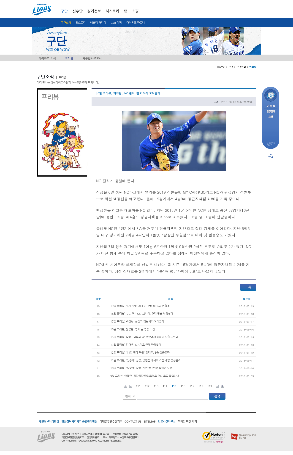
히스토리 (81, 22)
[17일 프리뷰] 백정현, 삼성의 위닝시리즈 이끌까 (136, 321)
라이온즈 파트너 (135, 22)
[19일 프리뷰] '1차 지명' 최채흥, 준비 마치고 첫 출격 (139, 305)
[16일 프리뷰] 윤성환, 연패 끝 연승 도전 (132, 329)
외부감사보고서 (92, 58)
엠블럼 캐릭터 (98, 22)
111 (138, 386)
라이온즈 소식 (47, 58)
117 (192, 386)
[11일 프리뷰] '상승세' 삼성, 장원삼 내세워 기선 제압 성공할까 (145, 360)
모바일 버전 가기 (187, 421)
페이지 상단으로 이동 (270, 156)
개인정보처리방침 (49, 421)
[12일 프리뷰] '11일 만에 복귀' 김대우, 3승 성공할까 (139, 352)
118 (200, 386)
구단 (64, 11)
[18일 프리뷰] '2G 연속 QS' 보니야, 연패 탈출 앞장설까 (141, 313)
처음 (125, 386)
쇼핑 (135, 11)
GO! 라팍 (116, 22)
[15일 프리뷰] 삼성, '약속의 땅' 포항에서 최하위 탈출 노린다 (143, 337)
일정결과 (270, 111)
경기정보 (94, 11)
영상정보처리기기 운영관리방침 (79, 421)
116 (183, 386)
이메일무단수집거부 (111, 421)
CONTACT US (133, 421)
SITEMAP (150, 421)
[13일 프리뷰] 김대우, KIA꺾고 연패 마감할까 (135, 344)
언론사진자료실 (167, 421)
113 (156, 386)
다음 (217, 386)
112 (147, 386)
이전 (130, 386)
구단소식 (66, 22)
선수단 (77, 11)
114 (165, 386)
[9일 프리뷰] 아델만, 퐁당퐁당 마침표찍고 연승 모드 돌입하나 (144, 375)
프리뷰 (69, 58)
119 (209, 386)
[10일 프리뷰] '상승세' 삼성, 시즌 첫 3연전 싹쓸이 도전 (140, 368)
